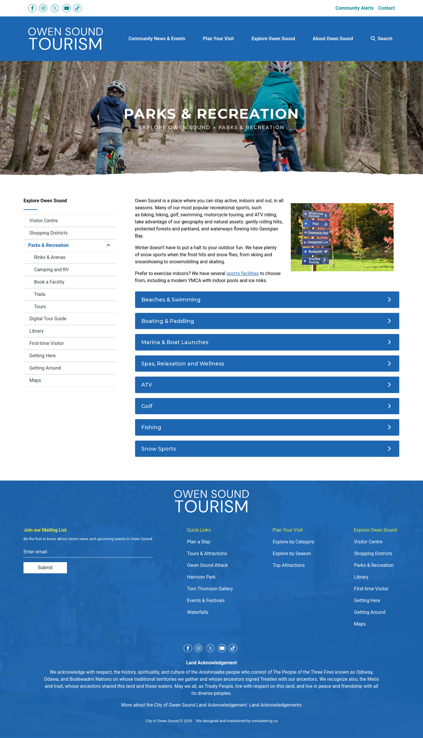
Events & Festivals (206, 600)
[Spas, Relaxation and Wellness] (267, 363)
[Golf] (267, 406)
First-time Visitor (46, 343)
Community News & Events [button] (157, 38)
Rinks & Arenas (50, 257)
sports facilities (242, 273)
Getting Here (42, 355)
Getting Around (45, 368)
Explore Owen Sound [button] (273, 38)
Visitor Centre (43, 220)
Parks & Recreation (48, 245)
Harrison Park (201, 577)
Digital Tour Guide (47, 318)
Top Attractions (289, 565)
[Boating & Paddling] (267, 321)
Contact (386, 8)
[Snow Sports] (267, 449)
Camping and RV (51, 269)
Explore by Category (293, 542)
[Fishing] (267, 427)
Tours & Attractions (207, 553)
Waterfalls (197, 612)
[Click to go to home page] (65, 39)
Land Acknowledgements (275, 705)
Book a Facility (75, 283)
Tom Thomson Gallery (210, 589)
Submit (45, 567)
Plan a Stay (198, 542)
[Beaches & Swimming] (267, 300)
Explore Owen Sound (174, 127)
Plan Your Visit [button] (218, 38)
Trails (40, 294)
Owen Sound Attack (207, 565)
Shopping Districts (48, 233)
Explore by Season (292, 553)
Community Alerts (354, 8)
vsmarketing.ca (264, 721)
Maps (35, 380)
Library (36, 331)
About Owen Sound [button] (333, 38)
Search (381, 38)
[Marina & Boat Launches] (267, 342)
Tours (40, 306)
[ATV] (267, 385)
